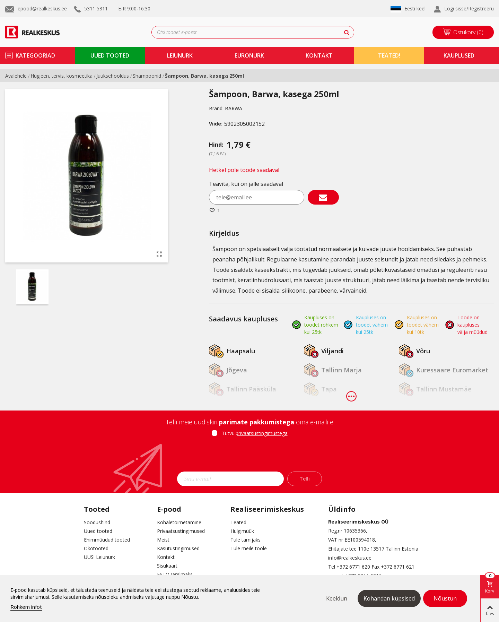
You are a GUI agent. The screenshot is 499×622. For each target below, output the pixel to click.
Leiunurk (180, 55)
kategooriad (35, 55)
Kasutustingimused (178, 548)
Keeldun (336, 598)
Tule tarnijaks (245, 539)
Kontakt (166, 557)
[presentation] (249, 456)
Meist (163, 539)
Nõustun (445, 598)
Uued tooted (98, 531)
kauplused (459, 55)
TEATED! (389, 55)
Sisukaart (167, 565)
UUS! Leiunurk (99, 557)
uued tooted (109, 55)
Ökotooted (96, 548)
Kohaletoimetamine (179, 522)
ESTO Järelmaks (175, 574)
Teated (238, 522)
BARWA (233, 108)
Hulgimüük (242, 531)
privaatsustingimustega (262, 433)
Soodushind (97, 522)
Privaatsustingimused (181, 531)
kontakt (319, 55)
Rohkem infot (26, 606)
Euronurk (249, 55)
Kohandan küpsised (389, 598)
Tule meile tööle (248, 548)
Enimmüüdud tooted (107, 539)
